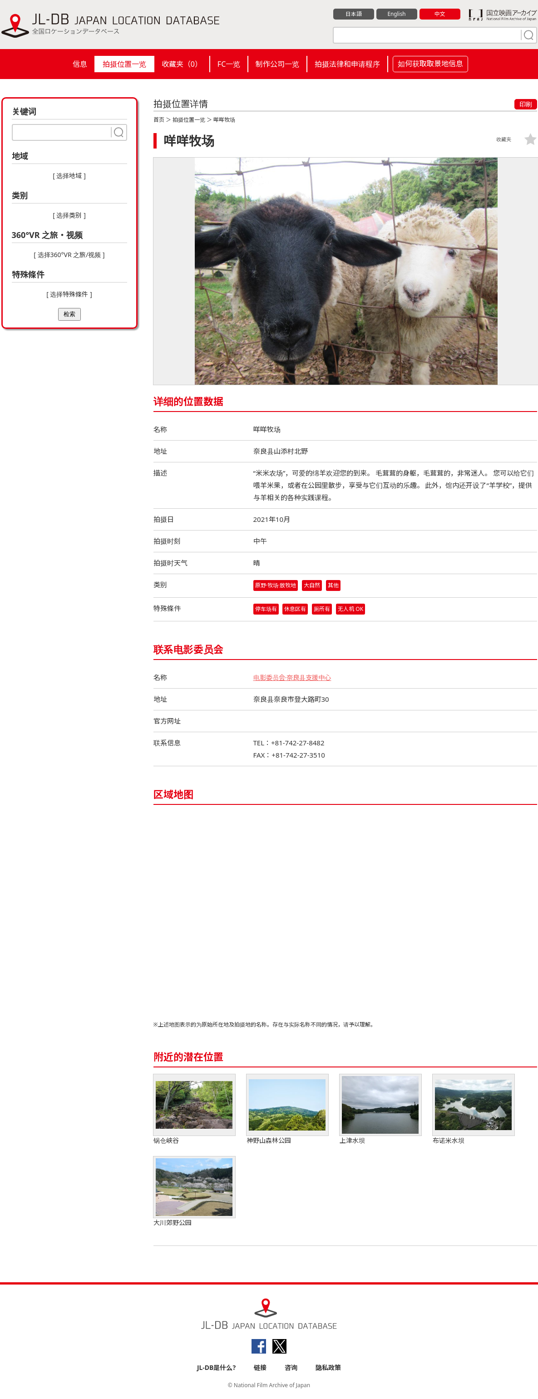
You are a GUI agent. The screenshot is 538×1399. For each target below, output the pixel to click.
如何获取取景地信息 (430, 64)
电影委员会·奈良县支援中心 (295, 677)
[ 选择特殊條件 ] (69, 294)
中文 (440, 14)
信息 (80, 64)
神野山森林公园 (287, 1110)
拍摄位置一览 (124, 64)
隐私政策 (328, 1368)
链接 (260, 1368)
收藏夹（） (182, 64)
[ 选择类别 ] (69, 215)
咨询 (291, 1368)
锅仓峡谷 (194, 1110)
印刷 (525, 104)
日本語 (353, 14)
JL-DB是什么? (216, 1368)
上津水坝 (380, 1110)
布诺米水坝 (473, 1110)
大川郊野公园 (194, 1192)
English (396, 14)
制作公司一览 (277, 64)
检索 (69, 314)
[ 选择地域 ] (69, 175)
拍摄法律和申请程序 (347, 64)
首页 (158, 120)
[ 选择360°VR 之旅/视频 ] (69, 254)
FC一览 (228, 64)
